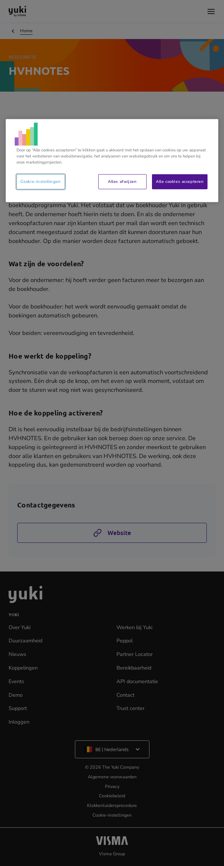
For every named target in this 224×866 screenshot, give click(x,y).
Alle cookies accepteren (180, 181)
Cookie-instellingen (40, 181)
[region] (112, 160)
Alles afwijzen (122, 181)
